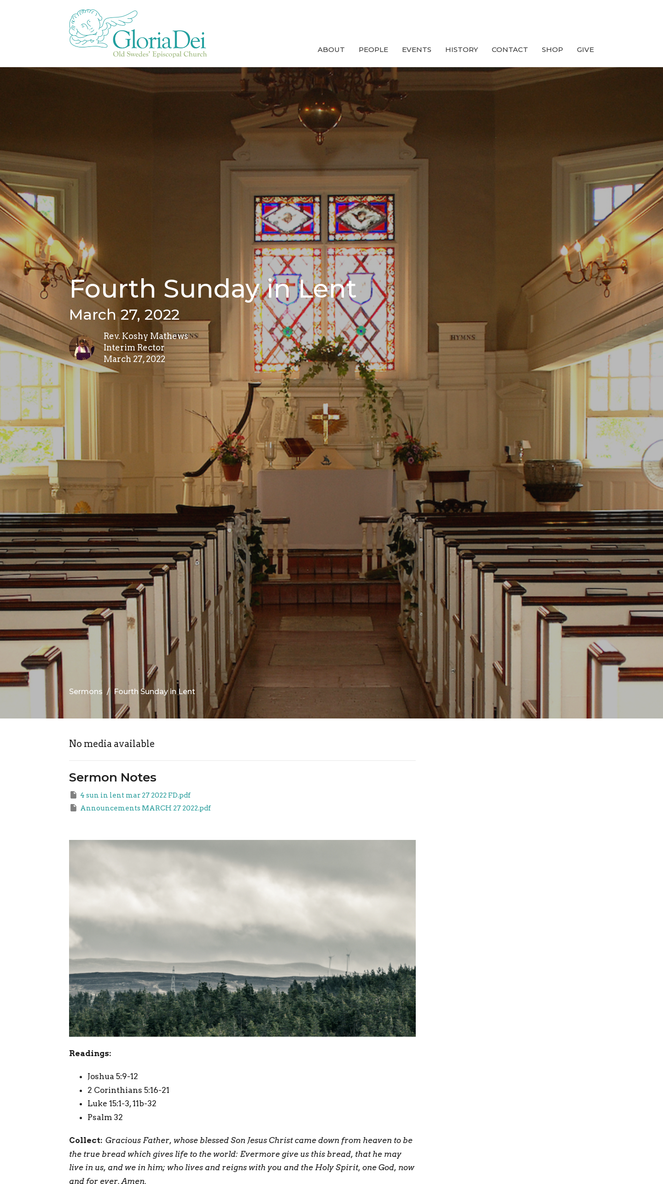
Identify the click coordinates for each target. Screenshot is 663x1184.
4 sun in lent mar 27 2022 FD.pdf (130, 794)
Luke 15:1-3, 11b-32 (122, 1103)
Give (585, 49)
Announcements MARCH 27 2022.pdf (140, 807)
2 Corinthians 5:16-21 (128, 1090)
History (461, 49)
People (373, 49)
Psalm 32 (105, 1117)
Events (416, 49)
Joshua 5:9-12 (112, 1076)
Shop (552, 49)
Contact (510, 49)
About (331, 49)
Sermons (86, 691)
